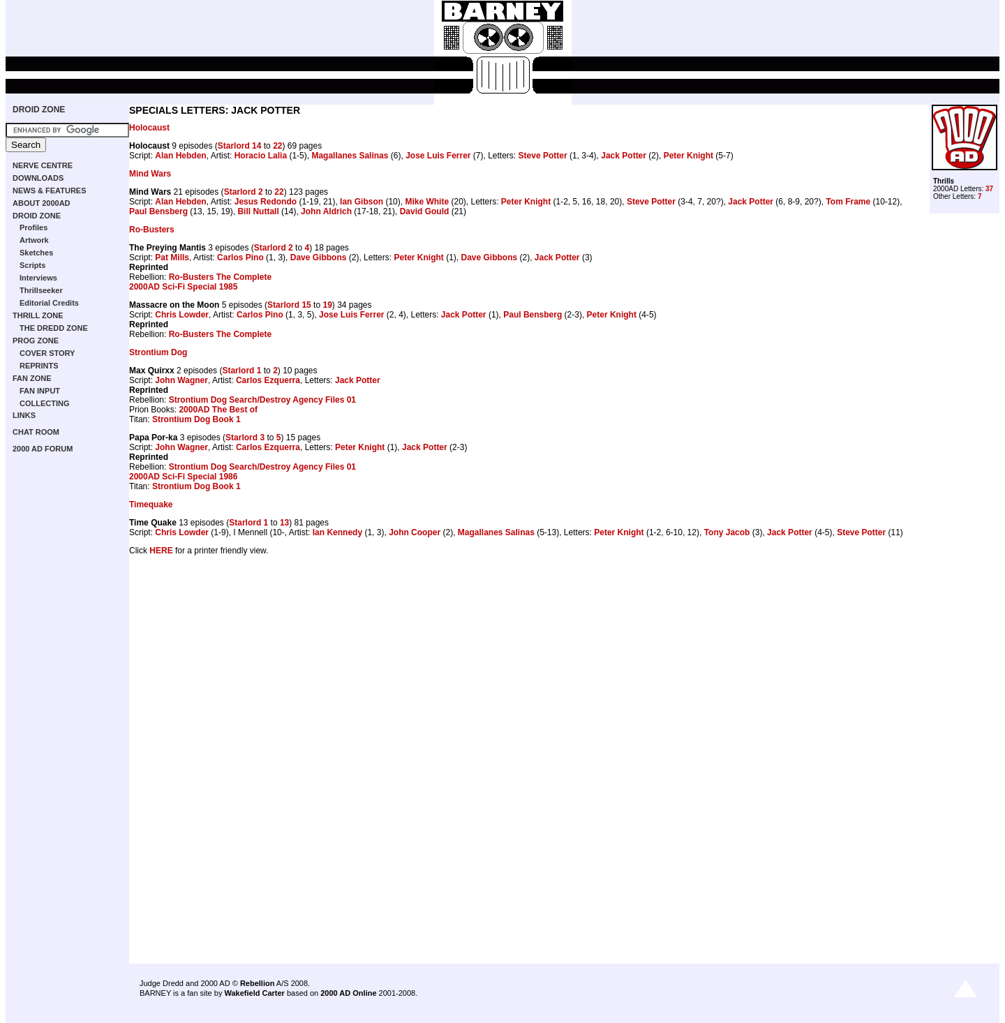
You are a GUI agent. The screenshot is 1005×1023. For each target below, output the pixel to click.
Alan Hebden (180, 155)
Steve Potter (543, 155)
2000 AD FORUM (43, 449)
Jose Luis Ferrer (437, 155)
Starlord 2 (243, 192)
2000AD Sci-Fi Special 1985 (183, 287)
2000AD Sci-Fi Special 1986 (183, 476)
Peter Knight (688, 155)
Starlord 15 (289, 305)
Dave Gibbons (318, 257)
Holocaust (149, 128)
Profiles (33, 227)
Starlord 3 (245, 437)
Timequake (150, 504)
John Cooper (414, 532)
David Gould (424, 211)
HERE (160, 550)
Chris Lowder (182, 315)
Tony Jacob (727, 532)
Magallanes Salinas (349, 155)
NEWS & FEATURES (50, 190)
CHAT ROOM (36, 432)
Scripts (32, 265)
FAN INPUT (40, 391)
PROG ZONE (36, 340)
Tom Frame (848, 202)
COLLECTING (45, 403)
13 (284, 523)
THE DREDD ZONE (54, 328)
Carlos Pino (240, 257)
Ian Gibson (361, 202)
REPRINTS (39, 365)
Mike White (427, 202)
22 (277, 146)
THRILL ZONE (38, 315)
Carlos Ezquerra (268, 380)
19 (327, 305)
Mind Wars (150, 174)
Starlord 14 (240, 146)
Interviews (38, 278)
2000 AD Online (348, 993)
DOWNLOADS (38, 178)
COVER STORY (47, 353)
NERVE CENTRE (43, 165)
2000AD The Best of (218, 410)
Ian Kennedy (337, 532)
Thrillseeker (41, 290)
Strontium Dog (158, 352)
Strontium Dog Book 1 (196, 419)
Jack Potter (623, 155)
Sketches (36, 252)
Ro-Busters (151, 229)
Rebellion (257, 983)
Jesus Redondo (265, 202)
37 (989, 189)
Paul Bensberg (158, 211)
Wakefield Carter (254, 993)
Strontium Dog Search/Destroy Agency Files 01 (262, 400)
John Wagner (181, 380)
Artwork (34, 240)
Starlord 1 (241, 370)
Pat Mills (172, 257)
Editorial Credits (49, 303)
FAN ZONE (32, 378)
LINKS (24, 415)
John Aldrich (326, 211)
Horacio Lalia (260, 155)
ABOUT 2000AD (41, 203)
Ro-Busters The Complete (220, 277)
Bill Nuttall (257, 211)
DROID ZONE (39, 109)
